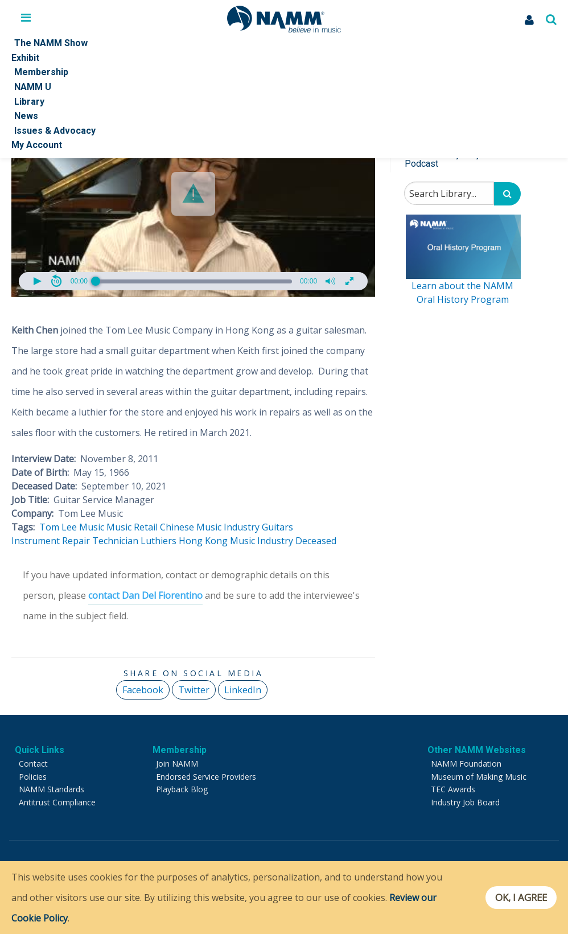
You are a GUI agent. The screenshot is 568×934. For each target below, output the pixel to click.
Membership (41, 72)
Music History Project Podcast (448, 159)
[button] (193, 194)
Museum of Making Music (478, 776)
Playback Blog (182, 789)
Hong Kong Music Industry (236, 540)
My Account (36, 144)
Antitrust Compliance (57, 802)
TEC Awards (453, 789)
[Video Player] (193, 194)
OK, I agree (518, 897)
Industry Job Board (465, 802)
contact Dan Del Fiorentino (145, 595)
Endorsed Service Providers (206, 776)
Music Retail (132, 527)
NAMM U (32, 86)
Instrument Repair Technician (74, 540)
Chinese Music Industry (210, 527)
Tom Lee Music (71, 527)
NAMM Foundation (466, 763)
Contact (33, 763)
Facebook (142, 690)
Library (29, 101)
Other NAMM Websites (476, 749)
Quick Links (39, 749)
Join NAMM (177, 763)
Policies (33, 776)
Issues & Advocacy (55, 130)
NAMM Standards (51, 789)
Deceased (315, 540)
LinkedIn (242, 690)
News (26, 115)
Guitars (277, 527)
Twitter (193, 690)
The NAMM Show (51, 43)
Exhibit (25, 57)
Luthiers (158, 540)
